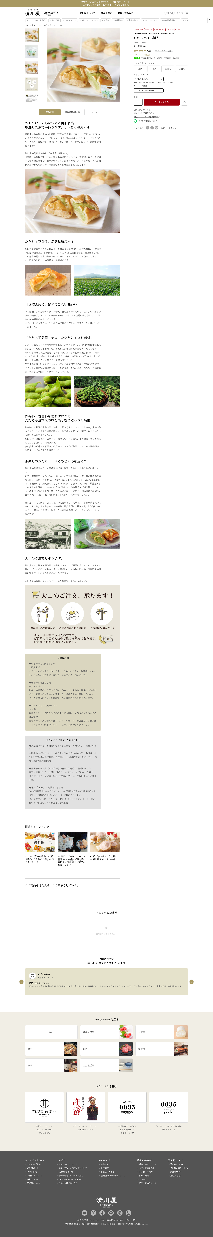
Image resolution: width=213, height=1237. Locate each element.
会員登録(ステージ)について (113, 1175)
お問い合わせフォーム (68, 1164)
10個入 (168, 68)
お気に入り (106, 1164)
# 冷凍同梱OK (133, 20)
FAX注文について (66, 1171)
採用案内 (174, 1175)
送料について (33, 1179)
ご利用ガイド (33, 1168)
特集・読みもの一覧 (147, 1183)
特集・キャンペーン (147, 1164)
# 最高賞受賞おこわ (170, 20)
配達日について (33, 1183)
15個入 (182, 68)
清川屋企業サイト (178, 1168)
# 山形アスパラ (69, 20)
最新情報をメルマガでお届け (71, 1175)
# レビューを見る (150, 20)
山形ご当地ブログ (146, 1175)
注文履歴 (105, 1168)
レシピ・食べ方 (146, 1171)
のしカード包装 (141, 86)
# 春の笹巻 (54, 20)
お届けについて (141, 74)
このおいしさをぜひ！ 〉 (106, 4)
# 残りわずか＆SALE (89, 20)
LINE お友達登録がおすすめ (70, 1179)
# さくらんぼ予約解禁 (36, 20)
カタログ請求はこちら (68, 1183)
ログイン (180, 13)
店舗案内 (174, 1171)
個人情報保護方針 (93, 1224)
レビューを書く (107, 1171)
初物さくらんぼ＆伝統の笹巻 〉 (106, 2)
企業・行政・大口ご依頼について (73, 1168)
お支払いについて (34, 1175)
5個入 (153, 68)
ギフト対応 (32, 1171)
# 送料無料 (118, 20)
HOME (27, 25)
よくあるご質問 (33, 1164)
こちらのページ (50, 580)
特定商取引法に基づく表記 (75, 1224)
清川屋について (87, 13)
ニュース (143, 1179)
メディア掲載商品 (146, 1168)
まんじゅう (43, 25)
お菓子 (34, 25)
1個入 (140, 68)
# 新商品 (105, 20)
